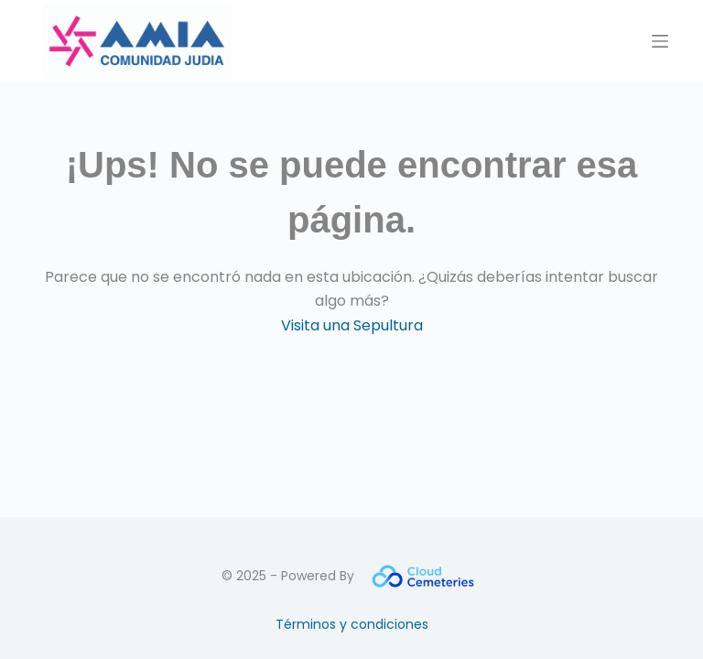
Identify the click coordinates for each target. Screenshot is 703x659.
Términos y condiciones (352, 624)
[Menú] (660, 41)
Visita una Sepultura (352, 325)
